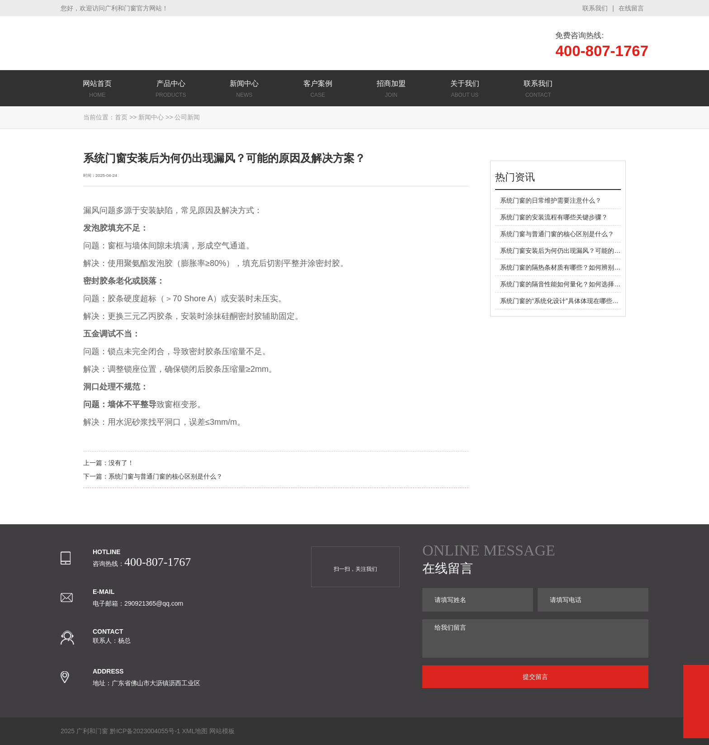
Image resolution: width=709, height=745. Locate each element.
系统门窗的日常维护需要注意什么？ (550, 200)
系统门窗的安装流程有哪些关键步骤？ (554, 217)
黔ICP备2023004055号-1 (145, 731)
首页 (121, 117)
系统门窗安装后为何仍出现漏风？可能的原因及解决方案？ (582, 250)
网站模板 (222, 731)
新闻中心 (151, 117)
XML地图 (195, 731)
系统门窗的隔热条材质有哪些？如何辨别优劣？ (566, 267)
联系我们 (595, 8)
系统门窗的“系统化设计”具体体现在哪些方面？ (565, 300)
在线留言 (631, 8)
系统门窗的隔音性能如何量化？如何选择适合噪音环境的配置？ (588, 284)
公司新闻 (187, 117)
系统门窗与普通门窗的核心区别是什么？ (165, 476)
